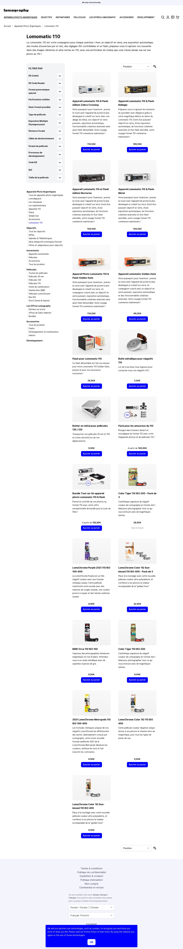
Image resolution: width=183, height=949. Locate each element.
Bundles (32, 316)
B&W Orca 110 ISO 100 (85, 649)
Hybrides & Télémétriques (40, 238)
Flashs (32, 328)
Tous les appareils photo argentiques (46, 195)
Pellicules (79, 17)
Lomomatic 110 (36, 223)
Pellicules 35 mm (36, 276)
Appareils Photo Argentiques (20, 17)
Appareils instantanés (39, 254)
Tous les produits (37, 264)
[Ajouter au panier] (91, 149)
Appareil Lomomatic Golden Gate (137, 273)
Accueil (7, 26)
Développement (146, 17)
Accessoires (127, 17)
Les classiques (35, 202)
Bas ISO (32, 297)
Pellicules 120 (35, 280)
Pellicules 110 (35, 283)
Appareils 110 (35, 209)
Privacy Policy (90, 932)
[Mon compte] (167, 17)
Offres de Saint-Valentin (40, 313)
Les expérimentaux (37, 205)
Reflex (31, 235)
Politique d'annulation (91, 879)
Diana (31, 212)
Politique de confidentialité (91, 872)
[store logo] (16, 10)
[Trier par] (136, 67)
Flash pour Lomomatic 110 (87, 358)
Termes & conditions (91, 868)
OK (91, 942)
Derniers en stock (37, 309)
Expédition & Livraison (91, 876)
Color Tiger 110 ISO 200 (131, 649)
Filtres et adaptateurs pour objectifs (46, 245)
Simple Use (34, 216)
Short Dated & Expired (39, 300)
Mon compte (91, 883)
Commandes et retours (91, 887)
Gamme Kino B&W (37, 290)
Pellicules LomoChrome (39, 294)
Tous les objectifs (37, 231)
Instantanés (63, 17)
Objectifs (46, 17)
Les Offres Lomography (102, 17)
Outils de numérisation (39, 287)
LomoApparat (35, 198)
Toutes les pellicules (38, 273)
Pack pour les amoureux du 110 (135, 425)
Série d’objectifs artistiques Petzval (45, 242)
